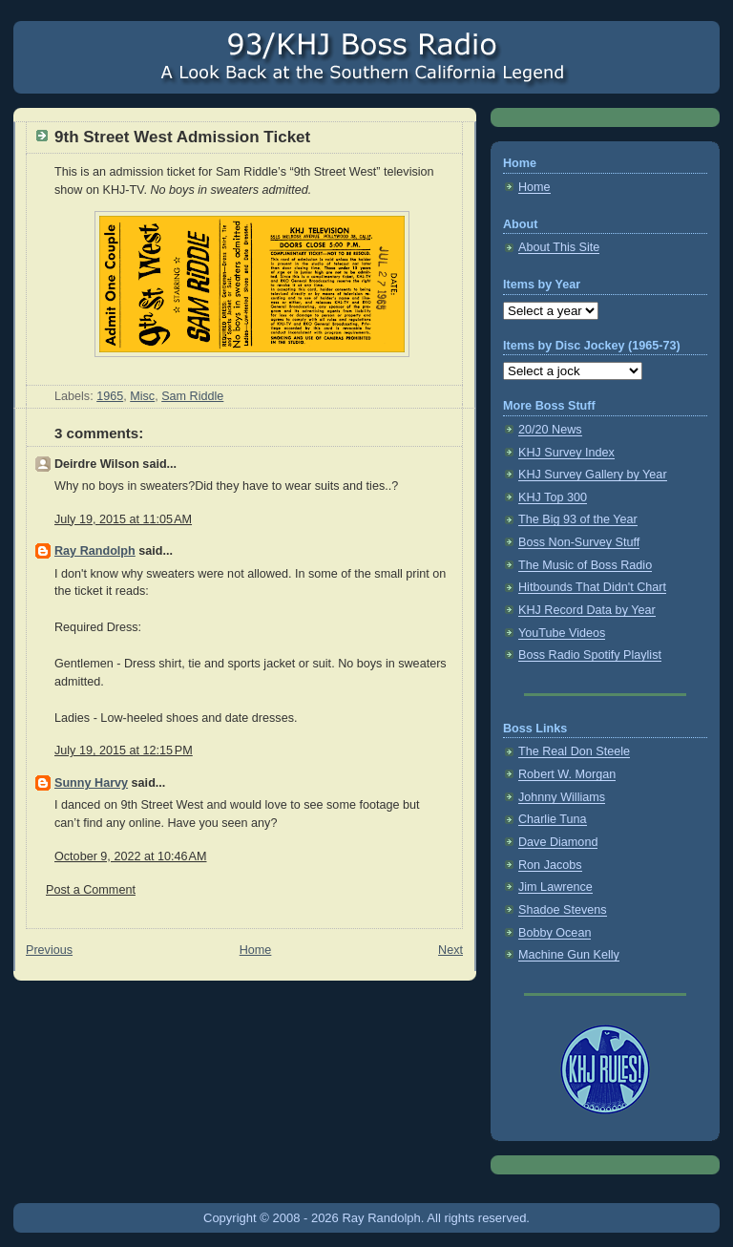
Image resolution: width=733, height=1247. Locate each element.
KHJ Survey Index (566, 452)
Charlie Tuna (552, 819)
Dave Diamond (557, 842)
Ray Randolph (95, 551)
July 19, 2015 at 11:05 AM (123, 519)
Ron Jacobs (550, 865)
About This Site (558, 247)
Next (450, 950)
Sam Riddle (192, 396)
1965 (109, 396)
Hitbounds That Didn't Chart (592, 587)
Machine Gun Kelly (568, 955)
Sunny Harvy (91, 783)
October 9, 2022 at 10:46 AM (130, 856)
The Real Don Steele (574, 751)
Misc (142, 396)
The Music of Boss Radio (585, 565)
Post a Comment (91, 890)
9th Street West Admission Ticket (182, 137)
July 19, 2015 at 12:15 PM (123, 750)
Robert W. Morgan (567, 774)
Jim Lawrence (555, 887)
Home (256, 950)
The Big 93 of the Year (578, 519)
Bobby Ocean (554, 933)
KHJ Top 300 (552, 497)
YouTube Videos (561, 633)
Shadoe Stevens (562, 910)
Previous (49, 950)
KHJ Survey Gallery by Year (592, 474)
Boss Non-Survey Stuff (578, 542)
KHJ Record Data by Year (587, 610)
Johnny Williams (561, 797)
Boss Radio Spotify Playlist (589, 655)
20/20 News (550, 429)
